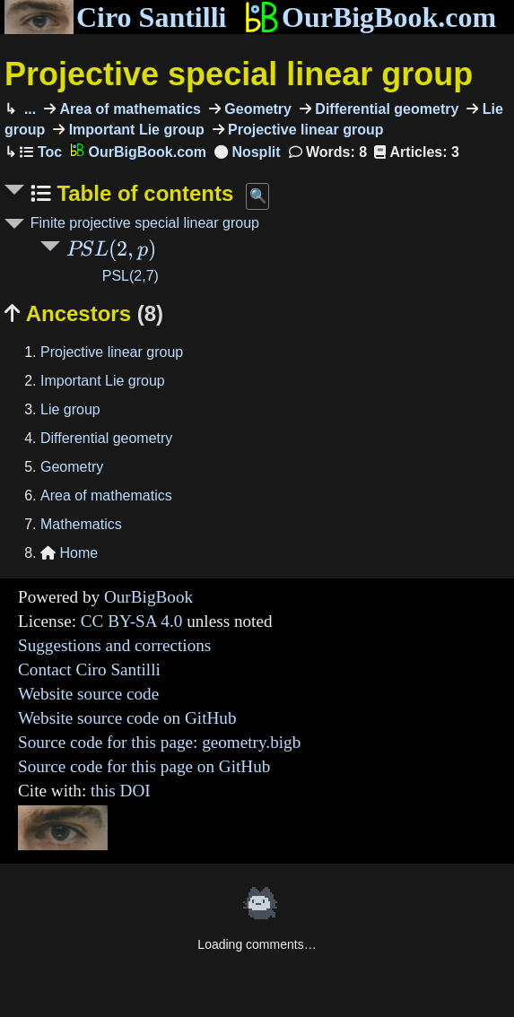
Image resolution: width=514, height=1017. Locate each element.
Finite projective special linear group (144, 222)
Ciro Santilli (115, 17)
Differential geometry (384, 109)
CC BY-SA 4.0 (132, 621)
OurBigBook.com (370, 17)
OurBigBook (148, 596)
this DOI (121, 790)
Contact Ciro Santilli (89, 669)
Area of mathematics (128, 109)
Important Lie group (135, 129)
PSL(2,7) (130, 275)
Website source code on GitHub (127, 717)
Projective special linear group (238, 74)
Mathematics (81, 524)
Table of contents (142, 193)
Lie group (70, 409)
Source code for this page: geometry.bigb (159, 742)
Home (69, 553)
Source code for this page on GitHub (144, 766)
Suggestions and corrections (114, 645)
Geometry (256, 109)
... (28, 109)
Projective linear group (304, 129)
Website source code (88, 693)
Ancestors (83, 313)
